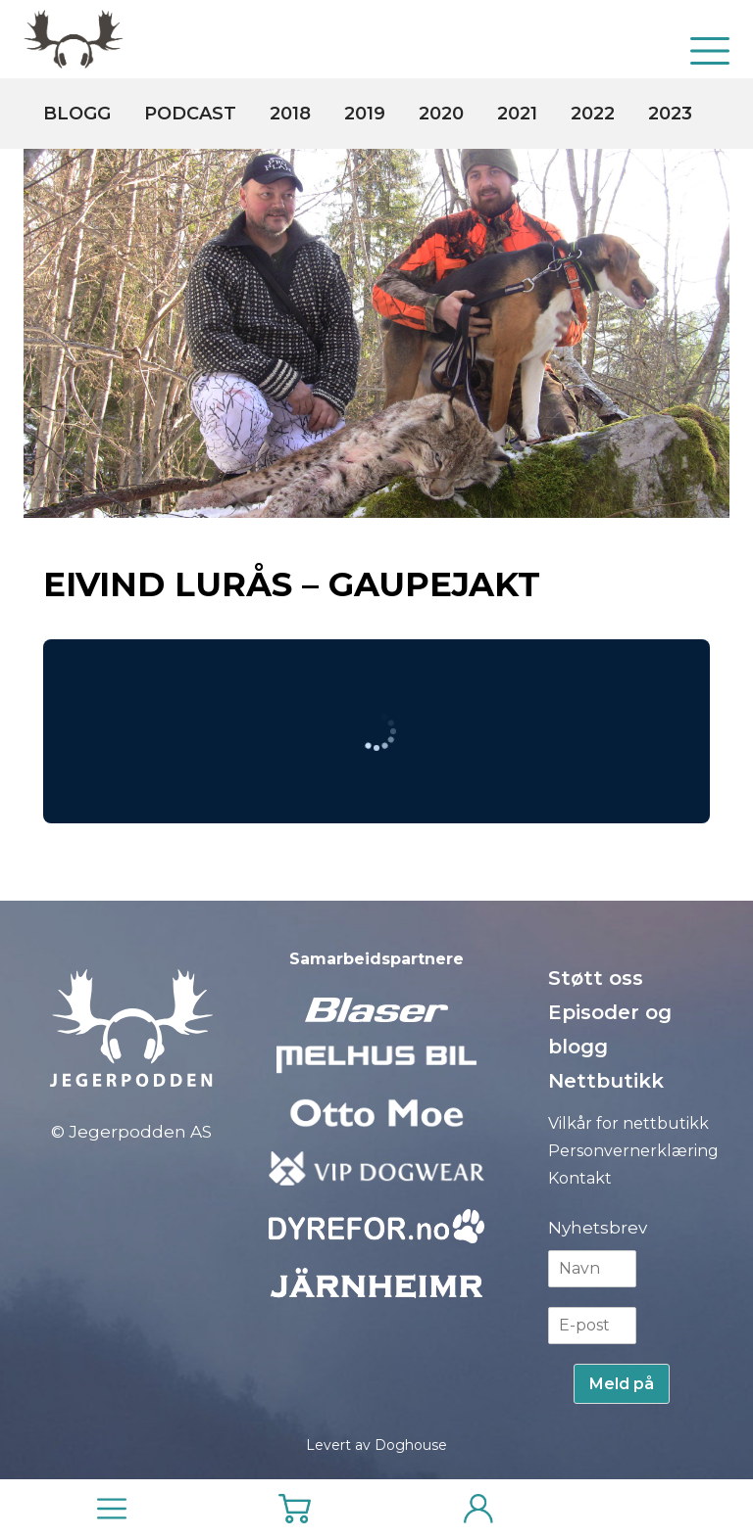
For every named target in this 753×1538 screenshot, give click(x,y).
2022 (593, 113)
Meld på (621, 1384)
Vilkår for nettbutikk (628, 1123)
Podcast (190, 113)
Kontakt (580, 1178)
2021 (517, 113)
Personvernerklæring (633, 1151)
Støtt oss (595, 978)
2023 (670, 113)
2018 (290, 113)
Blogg (77, 113)
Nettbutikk (606, 1081)
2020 (441, 113)
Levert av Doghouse (376, 1445)
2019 (364, 113)
